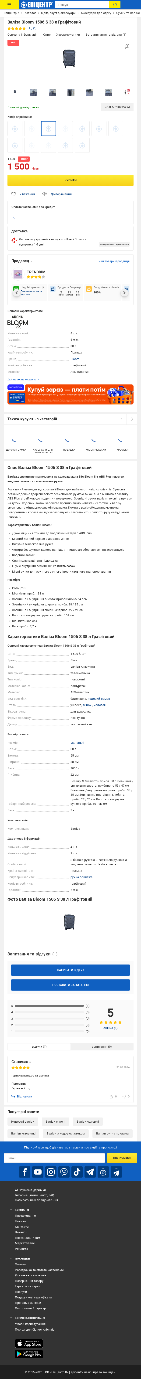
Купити (71, 180)
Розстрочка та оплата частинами (39, 1270)
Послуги (21, 1292)
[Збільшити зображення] (127, 46)
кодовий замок (99, 698)
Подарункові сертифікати (33, 1297)
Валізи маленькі (23, 1133)
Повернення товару (29, 1281)
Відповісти (21, 1096)
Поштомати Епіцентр (30, 1308)
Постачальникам (27, 1238)
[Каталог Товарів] (9, 4)
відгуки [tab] (37, 1046)
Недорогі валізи (22, 1121)
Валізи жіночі (55, 1121)
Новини (20, 1221)
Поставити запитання (70, 985)
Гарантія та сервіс (28, 1286)
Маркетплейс (25, 1243)
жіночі (87, 705)
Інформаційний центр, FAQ (34, 1195)
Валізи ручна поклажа (112, 1133)
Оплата (20, 1264)
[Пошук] (114, 4)
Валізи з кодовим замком (66, 1133)
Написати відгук (70, 970)
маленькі (77, 742)
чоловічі (100, 705)
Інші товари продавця (114, 261)
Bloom (74, 359)
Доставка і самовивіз (30, 1275)
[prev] (121, 419)
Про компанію (25, 1215)
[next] (132, 419)
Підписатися (122, 1157)
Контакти (22, 1227)
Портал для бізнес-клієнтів (34, 1329)
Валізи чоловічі (88, 1121)
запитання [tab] (99, 1046)
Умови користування (30, 1324)
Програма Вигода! (28, 1302)
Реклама (21, 1248)
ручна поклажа (81, 877)
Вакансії (21, 1232)
